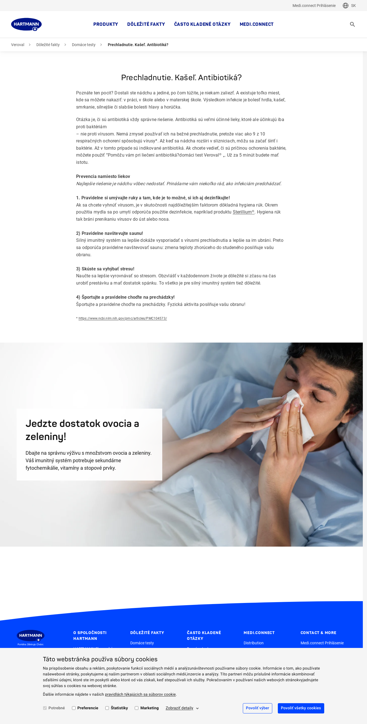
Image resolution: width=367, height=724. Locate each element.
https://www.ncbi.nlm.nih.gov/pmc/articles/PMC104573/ (123, 318)
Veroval (17, 44)
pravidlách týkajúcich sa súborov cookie (140, 694)
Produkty (105, 24)
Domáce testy (84, 44)
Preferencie (88, 708)
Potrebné (57, 708)
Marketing (149, 708)
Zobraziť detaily (179, 708)
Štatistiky (119, 708)
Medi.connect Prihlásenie (314, 5)
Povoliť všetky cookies (301, 708)
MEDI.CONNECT (257, 24)
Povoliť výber (257, 708)
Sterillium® (244, 212)
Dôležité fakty (146, 24)
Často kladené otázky (202, 24)
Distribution (254, 643)
